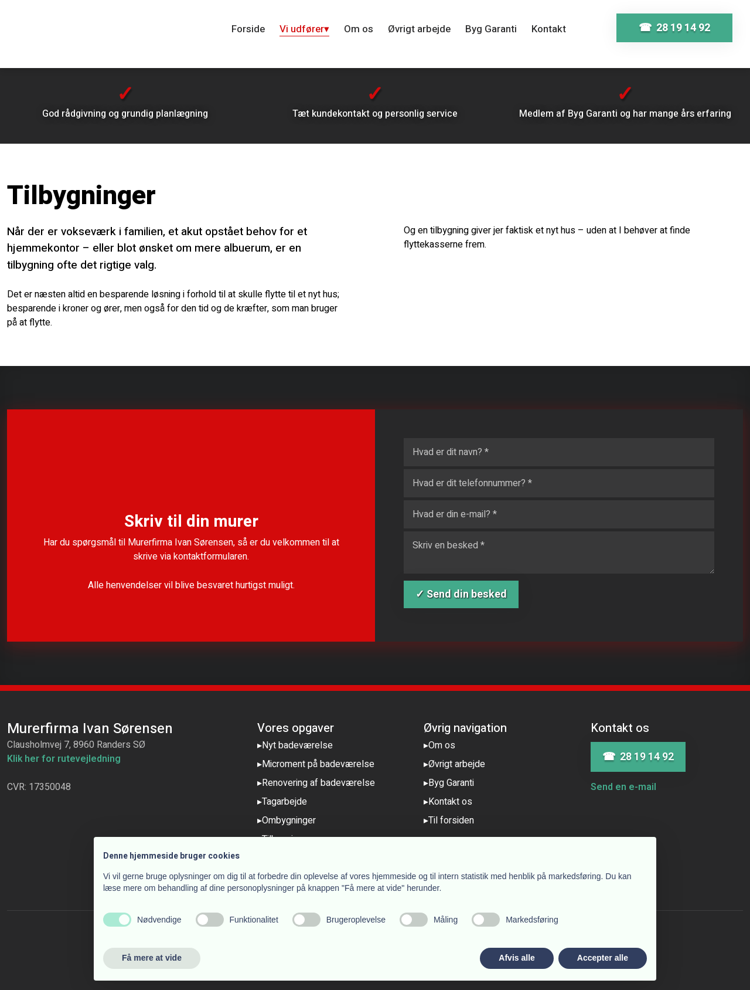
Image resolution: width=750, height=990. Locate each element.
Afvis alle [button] (516, 957)
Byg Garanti (491, 29)
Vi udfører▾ (304, 29)
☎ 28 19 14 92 (638, 757)
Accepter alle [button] (602, 957)
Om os (358, 29)
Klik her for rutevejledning (64, 759)
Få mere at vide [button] (152, 957)
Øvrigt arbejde (419, 29)
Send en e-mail (623, 787)
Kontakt (548, 29)
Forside (248, 29)
